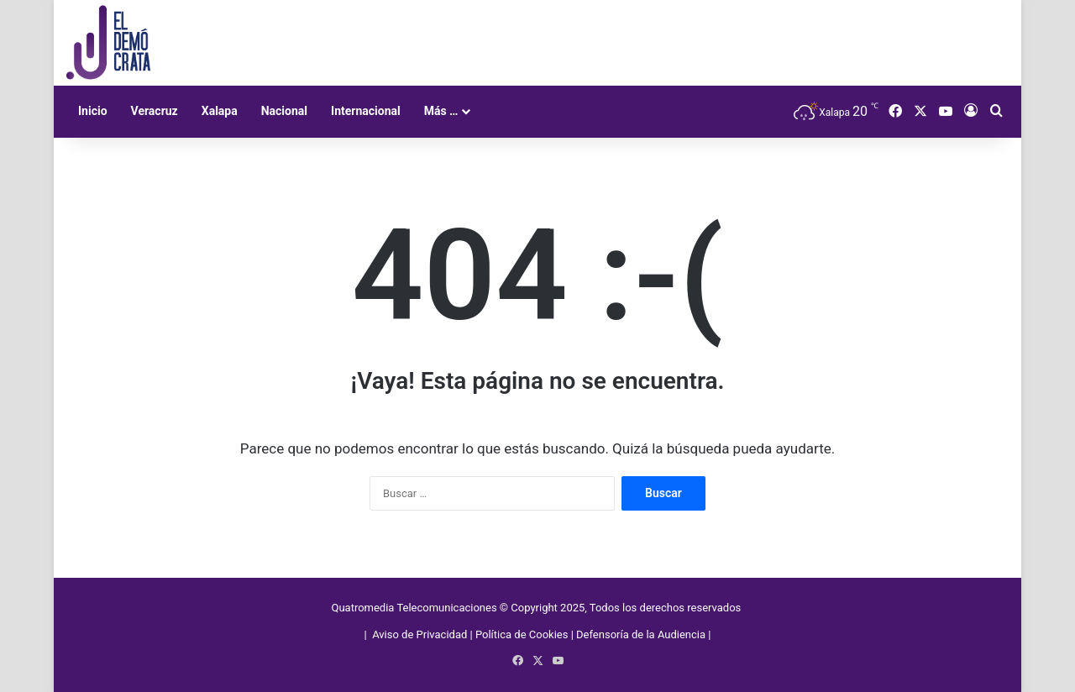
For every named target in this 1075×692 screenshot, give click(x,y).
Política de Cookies (522, 634)
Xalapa (220, 111)
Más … (441, 111)
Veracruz (154, 111)
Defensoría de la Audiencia (640, 634)
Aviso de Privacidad (420, 634)
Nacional (284, 111)
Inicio (93, 111)
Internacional (366, 111)
